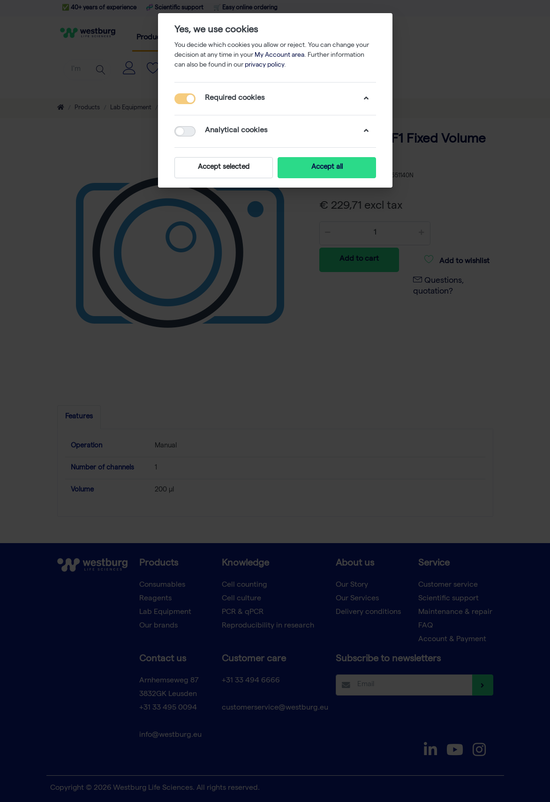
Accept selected (223, 167)
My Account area (279, 55)
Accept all (326, 167)
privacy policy (264, 65)
